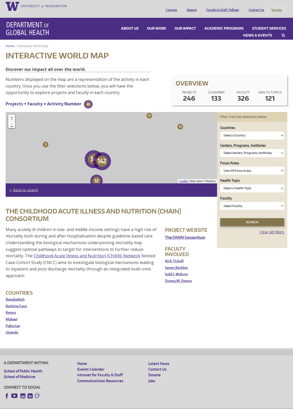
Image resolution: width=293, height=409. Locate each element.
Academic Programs (224, 21)
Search (283, 28)
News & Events (257, 28)
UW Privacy (72, 405)
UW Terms (92, 405)
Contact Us (255, 5)
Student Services (269, 21)
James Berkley (176, 261)
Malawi (12, 312)
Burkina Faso (16, 299)
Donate (276, 5)
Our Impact (185, 21)
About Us (130, 21)
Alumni (190, 5)
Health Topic (230, 174)
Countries (227, 121)
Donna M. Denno (178, 274)
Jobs (151, 374)
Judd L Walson (176, 267)
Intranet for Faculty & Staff (100, 368)
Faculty (226, 191)
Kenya (11, 306)
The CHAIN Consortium (185, 230)
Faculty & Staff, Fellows (221, 5)
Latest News (158, 356)
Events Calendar (91, 362)
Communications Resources (100, 374)
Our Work (156, 21)
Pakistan (13, 319)
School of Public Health (23, 364)
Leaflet (183, 174)
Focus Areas (229, 156)
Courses (170, 5)
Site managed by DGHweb (123, 405)
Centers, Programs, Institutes (243, 138)
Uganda (12, 326)
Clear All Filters (272, 225)
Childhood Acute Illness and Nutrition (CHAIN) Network (87, 249)
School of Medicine (19, 370)
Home (10, 39)
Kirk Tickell (174, 254)
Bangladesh (15, 293)
